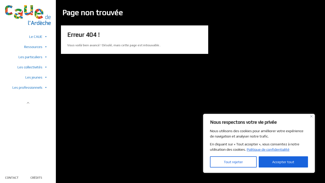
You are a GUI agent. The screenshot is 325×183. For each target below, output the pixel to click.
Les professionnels (29, 87)
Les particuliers (33, 57)
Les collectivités (32, 67)
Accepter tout (283, 162)
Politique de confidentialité (268, 149)
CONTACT (12, 177)
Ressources (35, 47)
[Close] (311, 116)
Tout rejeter (233, 162)
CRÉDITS (36, 177)
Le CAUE (38, 36)
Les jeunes (36, 77)
